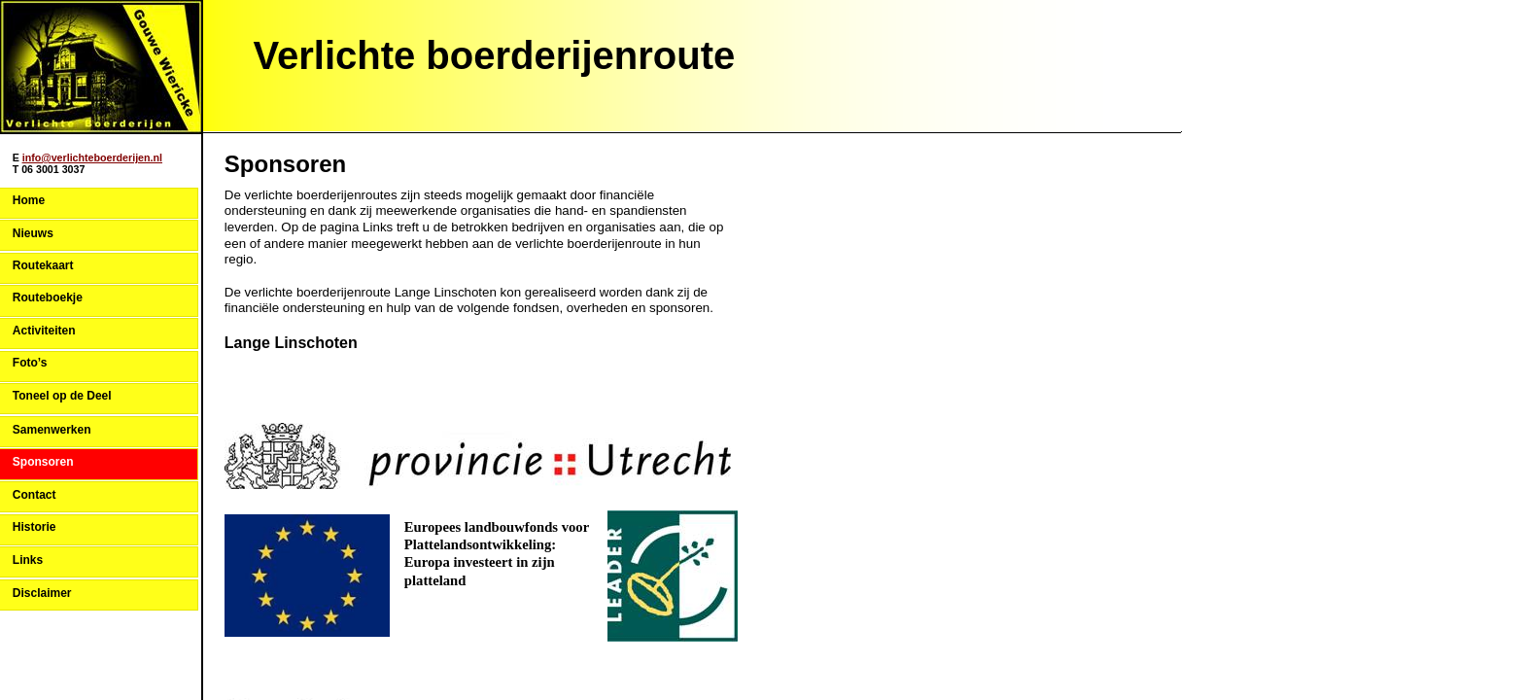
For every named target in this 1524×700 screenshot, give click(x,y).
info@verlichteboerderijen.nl (92, 157)
